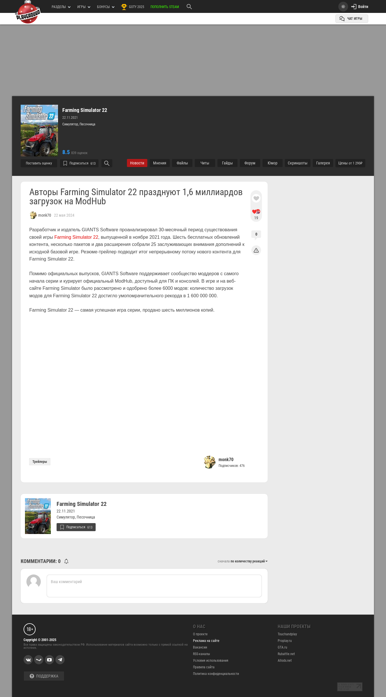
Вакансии (200, 647)
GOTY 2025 (132, 6)
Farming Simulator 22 (84, 110)
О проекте (200, 634)
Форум (249, 163)
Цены (350, 163)
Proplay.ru (285, 641)
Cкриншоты (298, 163)
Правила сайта (204, 667)
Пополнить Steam (164, 7)
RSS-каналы (201, 654)
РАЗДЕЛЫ (61, 7)
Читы (204, 163)
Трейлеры (39, 462)
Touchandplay (287, 634)
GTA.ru (282, 647)
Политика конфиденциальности (216, 674)
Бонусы (105, 7)
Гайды (227, 163)
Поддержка (44, 676)
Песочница (87, 124)
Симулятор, (71, 124)
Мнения (159, 163)
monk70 (226, 459)
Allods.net (285, 661)
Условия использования (210, 661)
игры (83, 7)
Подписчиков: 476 (232, 466)
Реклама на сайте (206, 641)
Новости (137, 163)
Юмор (272, 163)
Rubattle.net (286, 654)
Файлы (182, 163)
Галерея (323, 163)
